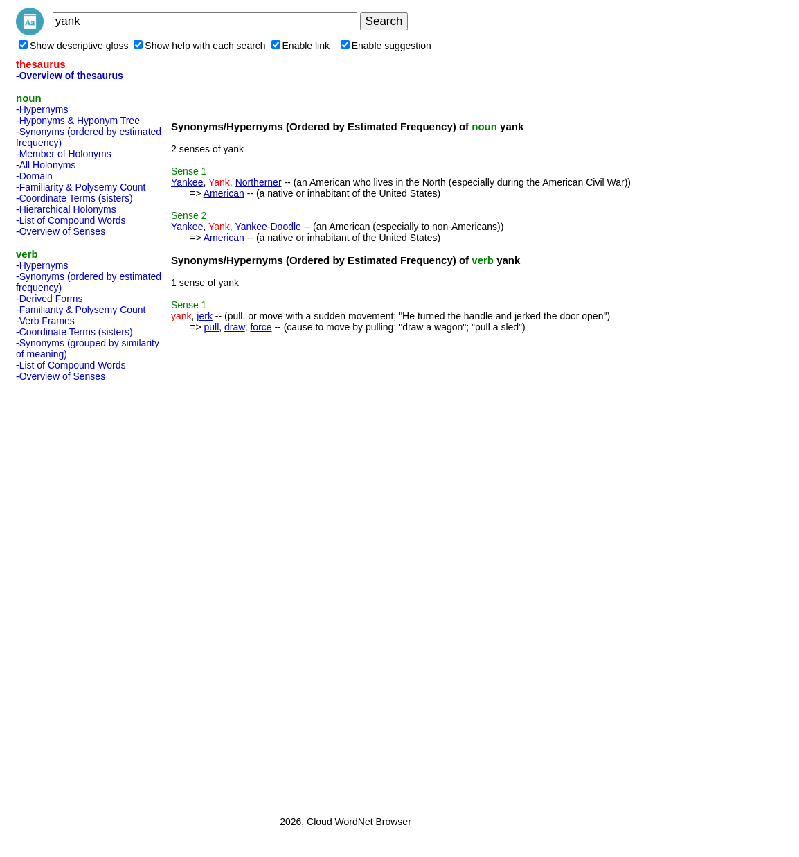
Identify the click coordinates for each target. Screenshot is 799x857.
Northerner (258, 182)
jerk (205, 315)
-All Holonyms (45, 164)
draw (234, 327)
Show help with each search (199, 45)
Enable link (300, 45)
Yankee (187, 182)
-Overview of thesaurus (69, 75)
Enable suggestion (386, 45)
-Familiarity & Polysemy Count (81, 187)
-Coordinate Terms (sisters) (74, 198)
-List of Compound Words (70, 220)
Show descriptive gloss (73, 45)
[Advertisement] (71, 594)
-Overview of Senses (60, 231)
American (224, 193)
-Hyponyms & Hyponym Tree (78, 120)
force (260, 327)
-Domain (34, 176)
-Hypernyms (42, 109)
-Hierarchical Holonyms (66, 209)
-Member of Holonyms (63, 153)
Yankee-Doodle (267, 226)
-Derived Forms (49, 298)
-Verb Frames (45, 320)
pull (211, 327)
